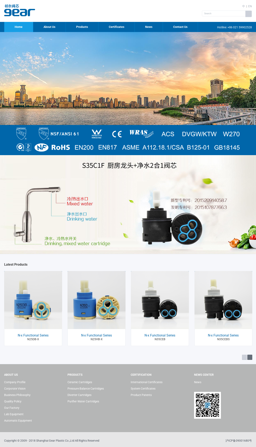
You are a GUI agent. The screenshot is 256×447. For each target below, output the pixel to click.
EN (250, 6)
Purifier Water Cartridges (83, 401)
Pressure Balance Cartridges (86, 388)
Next (249, 357)
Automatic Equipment (18, 420)
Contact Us (180, 27)
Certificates (116, 27)
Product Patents (141, 395)
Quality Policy (12, 401)
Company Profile (14, 382)
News (148, 27)
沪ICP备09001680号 (238, 440)
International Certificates (146, 382)
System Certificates (143, 388)
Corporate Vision (15, 388)
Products (82, 27)
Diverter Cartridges (79, 395)
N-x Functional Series (33, 335)
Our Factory (11, 407)
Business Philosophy (17, 395)
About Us (49, 27)
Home (19, 27)
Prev (244, 357)
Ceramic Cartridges (80, 382)
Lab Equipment (14, 414)
